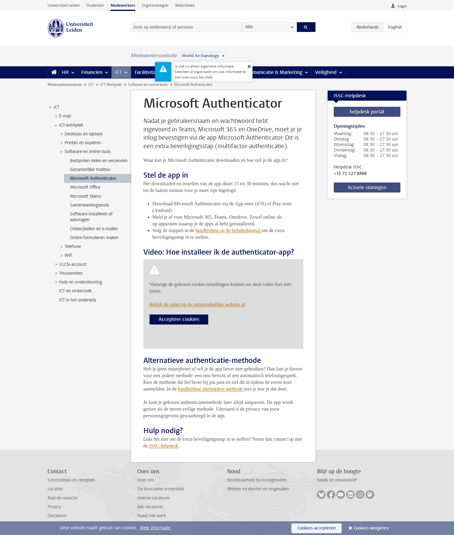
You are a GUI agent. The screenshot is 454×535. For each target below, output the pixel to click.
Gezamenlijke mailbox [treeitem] (90, 169)
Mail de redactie (62, 498)
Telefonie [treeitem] (70, 247)
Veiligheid (325, 72)
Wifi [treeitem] (65, 255)
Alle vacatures (150, 507)
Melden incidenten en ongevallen (258, 489)
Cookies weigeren (371, 528)
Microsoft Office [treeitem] (85, 187)
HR (65, 72)
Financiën (91, 72)
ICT (118, 72)
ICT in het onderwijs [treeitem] (77, 300)
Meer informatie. (155, 528)
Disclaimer (57, 516)
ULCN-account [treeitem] (69, 265)
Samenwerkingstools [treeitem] (89, 205)
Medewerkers (123, 5)
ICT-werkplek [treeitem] (68, 125)
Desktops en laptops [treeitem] (81, 134)
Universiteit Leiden (64, 5)
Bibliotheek (185, 5)
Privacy (54, 507)
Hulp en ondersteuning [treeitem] (77, 282)
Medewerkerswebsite (65, 84)
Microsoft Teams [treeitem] (85, 196)
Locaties (55, 489)
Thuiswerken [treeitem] (68, 273)
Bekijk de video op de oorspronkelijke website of (197, 304)
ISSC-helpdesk (163, 445)
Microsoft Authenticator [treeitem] (93, 178)
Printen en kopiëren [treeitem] (80, 143)
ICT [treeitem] (53, 107)
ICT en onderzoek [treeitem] (75, 291)
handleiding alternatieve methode (211, 388)
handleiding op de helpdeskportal (228, 230)
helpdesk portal (367, 112)
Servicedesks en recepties (71, 480)
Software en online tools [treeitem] (85, 152)
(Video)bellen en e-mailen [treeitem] (94, 229)
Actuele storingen (367, 187)
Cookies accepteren (316, 528)
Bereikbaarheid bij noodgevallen (257, 480)
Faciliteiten (147, 72)
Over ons (145, 480)
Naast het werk (151, 516)
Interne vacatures (153, 498)
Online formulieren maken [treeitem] (94, 238)
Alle (249, 27)
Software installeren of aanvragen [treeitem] (91, 217)
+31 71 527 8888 (350, 173)
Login (402, 6)
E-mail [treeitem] (62, 116)
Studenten (95, 5)
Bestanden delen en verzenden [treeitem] (99, 161)
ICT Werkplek (110, 84)
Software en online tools (147, 84)
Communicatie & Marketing (272, 72)
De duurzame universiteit (160, 489)
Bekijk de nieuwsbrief (337, 480)
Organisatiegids (155, 5)
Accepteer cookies (179, 319)
